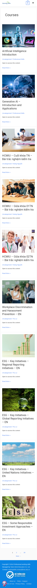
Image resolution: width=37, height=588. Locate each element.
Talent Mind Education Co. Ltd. (20, 567)
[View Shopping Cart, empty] (28, 3)
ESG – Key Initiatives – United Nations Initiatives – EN (18, 473)
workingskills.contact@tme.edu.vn (19, 569)
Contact (28, 584)
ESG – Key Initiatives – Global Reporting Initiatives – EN (18, 419)
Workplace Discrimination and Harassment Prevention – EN (17, 311)
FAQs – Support (22, 581)
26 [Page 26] (24, 552)
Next (18, 556)
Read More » (6, 68)
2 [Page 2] (16, 552)
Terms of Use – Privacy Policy (15, 584)
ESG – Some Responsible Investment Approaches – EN (17, 527)
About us (12, 581)
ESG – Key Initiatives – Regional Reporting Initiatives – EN (15, 365)
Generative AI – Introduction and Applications (12, 105)
